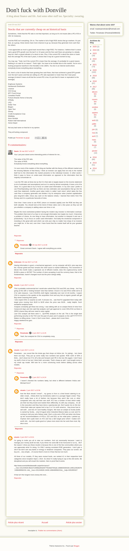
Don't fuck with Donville (36, 10)
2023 (95, 53)
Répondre (17, 236)
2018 (95, 81)
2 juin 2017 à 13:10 (27, 285)
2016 (95, 157)
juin (93, 129)
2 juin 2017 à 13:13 (27, 350)
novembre (94, 100)
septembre (95, 114)
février (94, 145)
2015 (95, 163)
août (94, 120)
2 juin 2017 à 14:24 (39, 377)
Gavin (16, 151)
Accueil (45, 522)
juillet (94, 124)
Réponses (20, 240)
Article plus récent (16, 522)
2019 (95, 76)
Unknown (18, 262)
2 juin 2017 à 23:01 (27, 437)
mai (93, 133)
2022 (95, 59)
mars (94, 140)
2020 (95, 70)
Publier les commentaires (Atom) (50, 530)
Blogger (76, 546)
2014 (95, 168)
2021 (95, 65)
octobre (95, 107)
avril (94, 136)
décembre (94, 93)
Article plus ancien (74, 522)
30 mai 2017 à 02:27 (26, 151)
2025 (95, 47)
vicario (16, 285)
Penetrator (24, 245)
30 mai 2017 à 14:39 (39, 245)
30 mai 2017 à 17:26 (29, 262)
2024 (95, 50)
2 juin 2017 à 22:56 (33, 390)
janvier (94, 151)
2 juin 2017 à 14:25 (39, 333)
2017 (95, 87)
